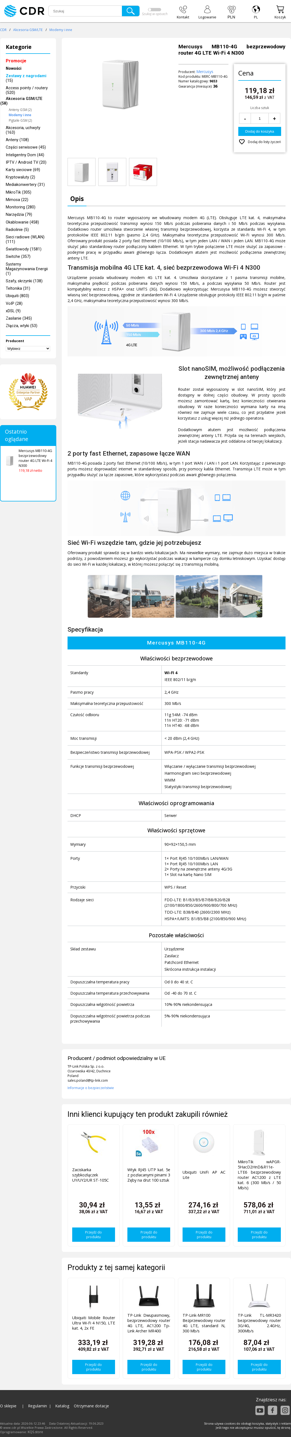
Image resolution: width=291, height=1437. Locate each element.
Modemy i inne (60, 29)
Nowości (13, 68)
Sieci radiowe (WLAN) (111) (25, 239)
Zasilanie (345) (19, 318)
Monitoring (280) (20, 207)
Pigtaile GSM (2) (20, 120)
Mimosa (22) (17, 199)
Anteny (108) (17, 140)
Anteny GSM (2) (20, 109)
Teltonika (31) (18, 288)
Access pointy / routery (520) (27, 90)
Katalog (62, 1405)
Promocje (16, 60)
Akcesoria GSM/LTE (28, 29)
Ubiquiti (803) (17, 296)
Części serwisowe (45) (26, 147)
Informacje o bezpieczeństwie (91, 1088)
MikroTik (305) (18, 192)
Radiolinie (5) (17, 229)
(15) (26, 78)
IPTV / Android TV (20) (26, 162)
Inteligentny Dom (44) (25, 155)
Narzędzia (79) (19, 214)
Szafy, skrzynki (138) (24, 281)
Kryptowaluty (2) (20, 177)
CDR (3, 29)
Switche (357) (18, 256)
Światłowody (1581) (23, 249)
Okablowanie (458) (22, 222)
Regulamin (37, 1405)
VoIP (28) (14, 303)
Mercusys (204, 71)
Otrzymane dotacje (91, 1405)
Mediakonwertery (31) (25, 184)
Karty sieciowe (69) (23, 170)
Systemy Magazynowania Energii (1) (27, 269)
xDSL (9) (13, 311)
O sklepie (8, 1405)
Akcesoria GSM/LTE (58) (21, 101)
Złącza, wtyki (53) (21, 325)
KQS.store (35, 1432)
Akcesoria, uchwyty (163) (23, 130)
